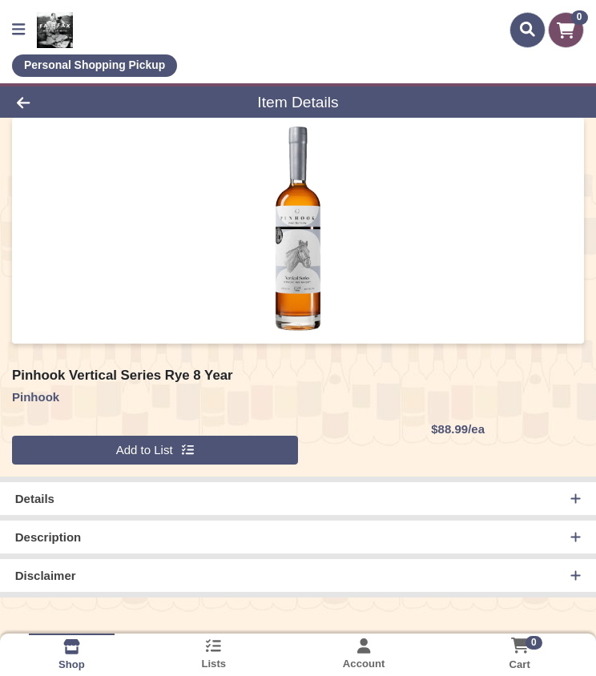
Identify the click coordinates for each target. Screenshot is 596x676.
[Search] (527, 29)
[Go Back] (83, 102)
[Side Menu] (18, 30)
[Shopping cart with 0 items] (566, 30)
